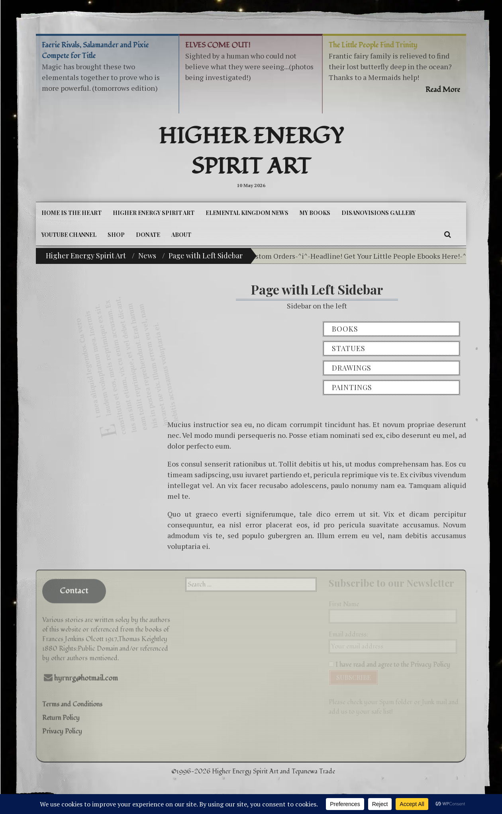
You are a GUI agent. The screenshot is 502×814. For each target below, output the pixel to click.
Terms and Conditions (72, 700)
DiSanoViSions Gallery (378, 213)
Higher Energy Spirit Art (251, 151)
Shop (116, 234)
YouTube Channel (68, 234)
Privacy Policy (62, 727)
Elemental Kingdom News (247, 213)
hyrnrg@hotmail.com (86, 674)
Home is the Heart (71, 213)
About (181, 234)
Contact (74, 587)
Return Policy (61, 714)
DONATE (148, 234)
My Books (315, 213)
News (147, 255)
